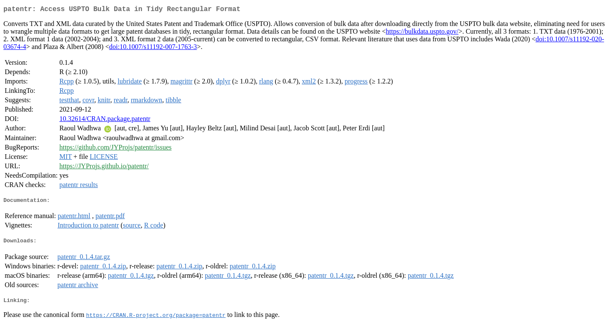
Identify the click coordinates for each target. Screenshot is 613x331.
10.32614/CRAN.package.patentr (104, 120)
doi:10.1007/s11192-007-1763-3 (153, 48)
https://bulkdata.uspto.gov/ (422, 33)
